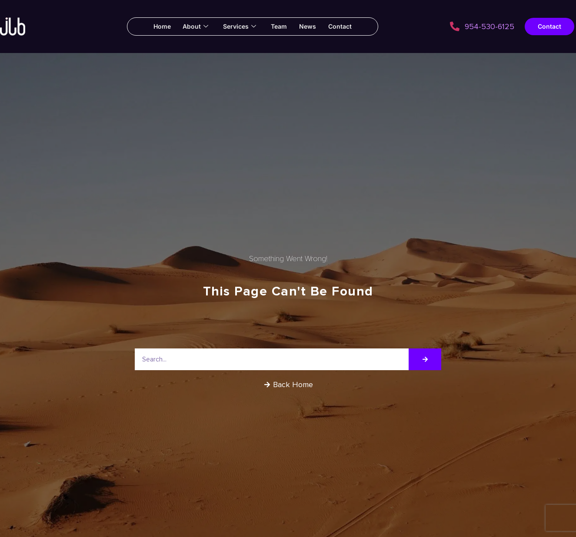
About (194, 26)
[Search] (425, 359)
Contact (342, 26)
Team (279, 26)
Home (159, 26)
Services (239, 26)
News (308, 26)
